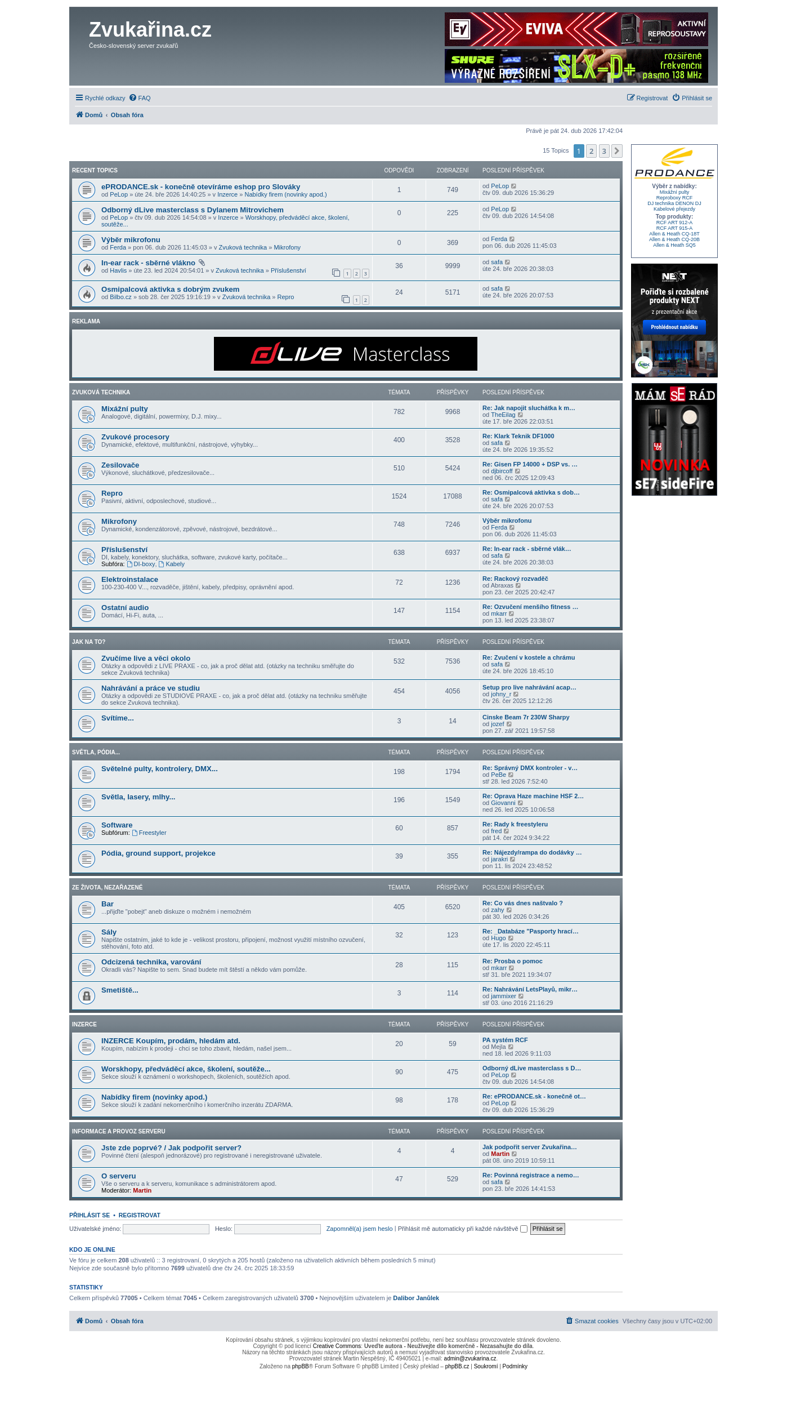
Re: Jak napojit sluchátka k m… (528, 407)
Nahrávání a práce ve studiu (150, 688)
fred (496, 831)
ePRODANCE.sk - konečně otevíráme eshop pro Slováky (200, 187)
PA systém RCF (505, 1040)
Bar (107, 904)
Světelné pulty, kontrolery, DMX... (159, 768)
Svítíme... (117, 718)
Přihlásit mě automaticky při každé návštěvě (462, 1228)
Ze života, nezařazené (107, 887)
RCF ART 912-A (674, 222)
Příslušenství (288, 270)
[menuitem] (139, 98)
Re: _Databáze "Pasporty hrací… (530, 931)
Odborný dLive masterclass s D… (531, 1068)
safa (497, 262)
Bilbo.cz (121, 296)
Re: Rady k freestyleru (515, 824)
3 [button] (604, 151)
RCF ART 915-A (674, 228)
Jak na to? (88, 642)
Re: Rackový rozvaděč (515, 578)
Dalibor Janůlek (416, 1298)
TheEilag (503, 414)
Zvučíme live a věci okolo (145, 658)
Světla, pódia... (96, 752)
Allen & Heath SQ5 (674, 245)
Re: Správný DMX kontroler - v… (530, 767)
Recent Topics (95, 170)
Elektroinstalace (129, 579)
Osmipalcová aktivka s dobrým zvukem (170, 289)
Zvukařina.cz (150, 29)
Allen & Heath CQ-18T (674, 234)
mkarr (499, 613)
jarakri (499, 859)
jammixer (503, 996)
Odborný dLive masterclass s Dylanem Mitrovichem (192, 210)
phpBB (300, 1366)
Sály (109, 932)
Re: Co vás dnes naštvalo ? (522, 903)
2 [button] (591, 151)
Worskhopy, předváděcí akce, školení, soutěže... (186, 1069)
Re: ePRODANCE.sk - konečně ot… (534, 1096)
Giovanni (503, 802)
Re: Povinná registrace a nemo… (530, 1175)
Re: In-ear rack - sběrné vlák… (526, 548)
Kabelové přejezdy (674, 209)
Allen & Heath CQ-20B (674, 239)
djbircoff (501, 471)
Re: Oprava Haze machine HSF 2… (533, 796)
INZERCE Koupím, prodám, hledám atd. (170, 1041)
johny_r (501, 694)
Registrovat (139, 1215)
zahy (497, 909)
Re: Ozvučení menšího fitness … (530, 606)
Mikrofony (287, 247)
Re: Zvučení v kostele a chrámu (528, 657)
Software (117, 825)
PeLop (119, 194)
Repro (286, 296)
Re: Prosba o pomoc (512, 961)
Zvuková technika (243, 247)
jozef (497, 723)
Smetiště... (119, 990)
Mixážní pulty (124, 408)
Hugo (498, 938)
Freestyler (149, 832)
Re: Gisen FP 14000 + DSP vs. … (530, 464)
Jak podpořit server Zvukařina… (529, 1147)
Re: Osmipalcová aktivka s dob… (531, 492)
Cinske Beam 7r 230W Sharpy (526, 717)
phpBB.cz (457, 1366)
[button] (617, 151)
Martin (500, 1153)
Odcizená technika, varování (151, 962)
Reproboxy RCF (674, 198)
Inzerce (227, 194)
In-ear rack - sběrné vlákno (149, 263)
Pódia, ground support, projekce (158, 853)
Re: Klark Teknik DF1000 (518, 436)
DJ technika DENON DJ (674, 203)
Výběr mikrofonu (130, 239)
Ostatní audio (125, 607)
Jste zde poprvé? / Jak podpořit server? (171, 1148)
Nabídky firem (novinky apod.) (285, 194)
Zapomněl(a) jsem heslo (360, 1228)
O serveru (118, 1176)
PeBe (498, 774)
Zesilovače (120, 465)
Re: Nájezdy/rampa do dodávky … (532, 852)
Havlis (118, 270)
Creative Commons (337, 1346)
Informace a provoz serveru (119, 1131)
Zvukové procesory (135, 437)
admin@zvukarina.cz (470, 1358)
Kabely (172, 564)
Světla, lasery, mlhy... (138, 797)
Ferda (118, 247)
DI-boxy (141, 564)
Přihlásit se (89, 1215)
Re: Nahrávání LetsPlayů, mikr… (530, 989)
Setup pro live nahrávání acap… (529, 687)
